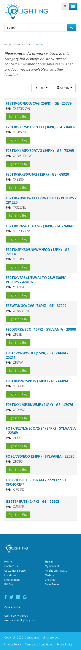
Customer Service (15, 570)
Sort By (64, 87)
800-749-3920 (19, 615)
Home (8, 561)
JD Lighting (26, 10)
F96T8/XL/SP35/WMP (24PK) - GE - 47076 (39, 404)
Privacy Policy (12, 644)
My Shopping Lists (56, 570)
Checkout (50, 580)
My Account (52, 566)
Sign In (49, 561)
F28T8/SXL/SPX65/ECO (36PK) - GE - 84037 (41, 127)
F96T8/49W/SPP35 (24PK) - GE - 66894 (37, 381)
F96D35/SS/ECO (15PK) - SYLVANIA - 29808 (41, 329)
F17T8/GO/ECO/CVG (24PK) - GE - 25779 (38, 103)
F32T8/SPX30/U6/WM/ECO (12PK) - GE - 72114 (38, 251)
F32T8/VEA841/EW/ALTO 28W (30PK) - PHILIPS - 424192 (37, 279)
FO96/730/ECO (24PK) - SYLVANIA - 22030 (40, 456)
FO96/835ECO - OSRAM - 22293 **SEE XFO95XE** (36, 482)
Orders (49, 575)
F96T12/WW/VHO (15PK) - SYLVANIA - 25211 (37, 355)
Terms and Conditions (38, 644)
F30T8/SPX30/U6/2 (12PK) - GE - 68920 (37, 174)
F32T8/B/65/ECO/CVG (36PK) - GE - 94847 (40, 226)
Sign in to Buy (18, 116)
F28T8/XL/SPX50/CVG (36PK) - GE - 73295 (40, 150)
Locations (10, 575)
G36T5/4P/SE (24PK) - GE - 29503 (32, 501)
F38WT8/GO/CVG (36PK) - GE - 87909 (36, 305)
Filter (41, 87)
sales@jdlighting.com (23, 620)
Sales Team (52, 584)
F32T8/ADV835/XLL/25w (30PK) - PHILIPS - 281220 (41, 200)
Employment (12, 580)
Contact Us (11, 566)
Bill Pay (8, 584)
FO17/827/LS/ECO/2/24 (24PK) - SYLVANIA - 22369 (41, 430)
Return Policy (64, 644)
